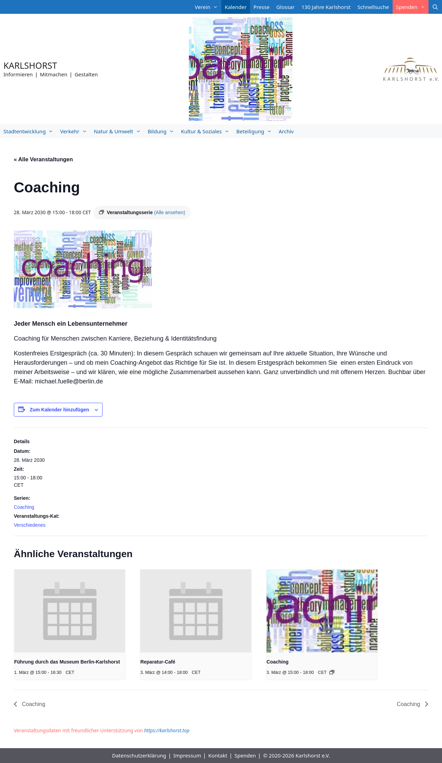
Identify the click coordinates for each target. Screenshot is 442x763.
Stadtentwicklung (30, 131)
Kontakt (217, 755)
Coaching (24, 507)
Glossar (285, 6)
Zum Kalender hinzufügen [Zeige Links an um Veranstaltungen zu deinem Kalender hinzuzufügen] (59, 409)
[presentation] (69, 611)
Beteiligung (255, 131)
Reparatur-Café (157, 662)
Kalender (236, 6)
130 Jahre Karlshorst (325, 6)
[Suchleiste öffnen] (435, 7)
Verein (208, 7)
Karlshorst (30, 65)
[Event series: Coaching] (331, 672)
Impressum (187, 755)
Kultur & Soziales (207, 131)
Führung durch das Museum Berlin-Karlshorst (67, 662)
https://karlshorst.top (167, 730)
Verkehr (75, 131)
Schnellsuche (373, 6)
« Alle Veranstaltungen (43, 159)
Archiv (286, 131)
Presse (261, 6)
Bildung (162, 131)
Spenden (412, 7)
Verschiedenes (30, 525)
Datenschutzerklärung (139, 755)
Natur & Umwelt (119, 131)
